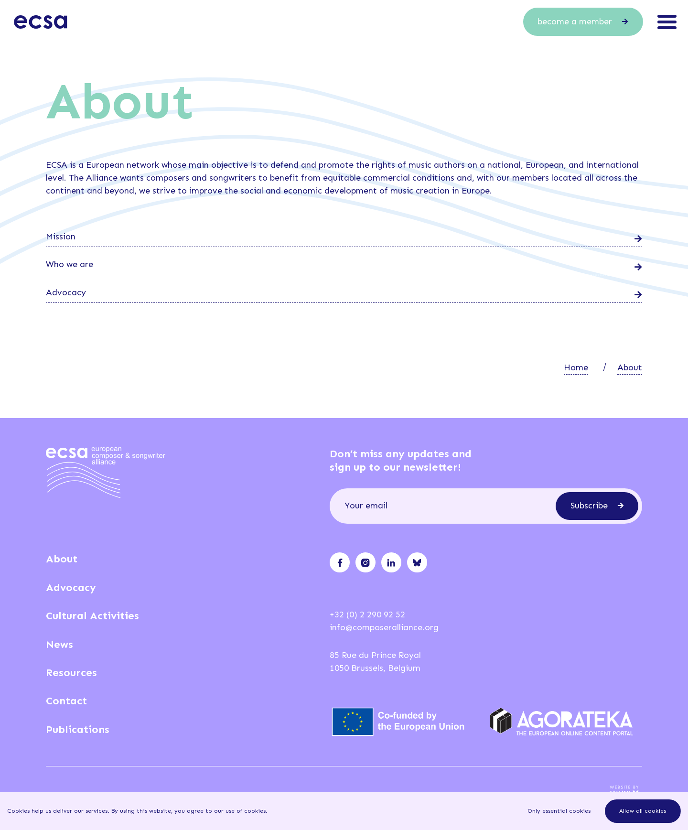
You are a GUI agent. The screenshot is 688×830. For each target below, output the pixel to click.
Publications (77, 729)
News (59, 644)
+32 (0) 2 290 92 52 (367, 614)
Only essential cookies (559, 811)
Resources (71, 672)
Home (576, 367)
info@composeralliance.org (384, 627)
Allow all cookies (642, 811)
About (629, 367)
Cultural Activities (92, 615)
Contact (66, 700)
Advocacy (71, 587)
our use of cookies (240, 811)
